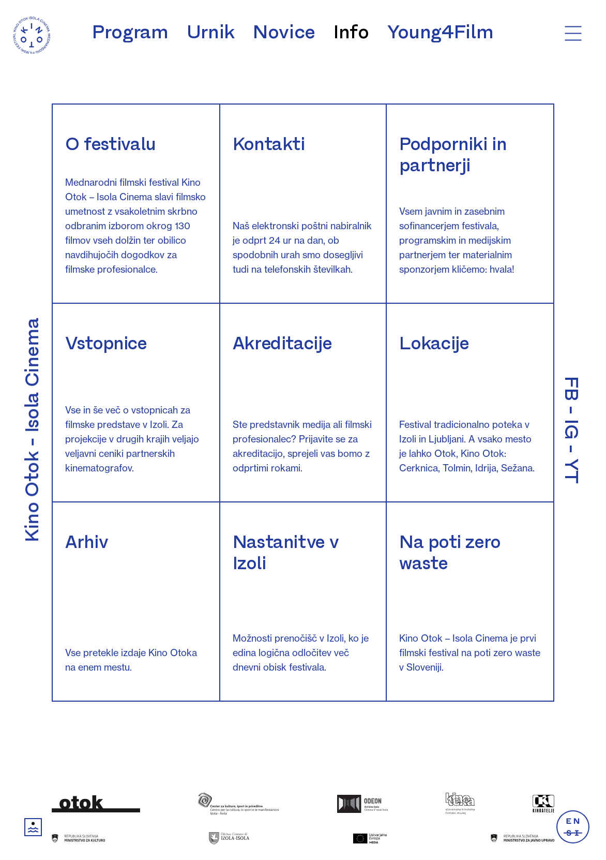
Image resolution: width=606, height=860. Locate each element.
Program (130, 32)
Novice (284, 32)
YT (571, 471)
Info (351, 32)
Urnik (211, 32)
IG (571, 429)
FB (571, 388)
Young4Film (440, 32)
